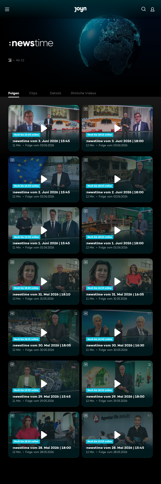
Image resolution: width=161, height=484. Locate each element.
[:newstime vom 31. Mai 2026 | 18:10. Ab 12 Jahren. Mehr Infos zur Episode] (43, 281)
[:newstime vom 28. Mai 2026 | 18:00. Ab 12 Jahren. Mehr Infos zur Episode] (43, 435)
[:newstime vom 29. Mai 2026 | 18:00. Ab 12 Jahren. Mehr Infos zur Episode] (117, 384)
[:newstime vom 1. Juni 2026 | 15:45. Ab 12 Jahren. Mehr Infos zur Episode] (43, 230)
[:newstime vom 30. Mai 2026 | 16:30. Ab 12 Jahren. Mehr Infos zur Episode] (117, 333)
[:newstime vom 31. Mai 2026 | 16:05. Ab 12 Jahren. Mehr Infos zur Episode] (117, 281)
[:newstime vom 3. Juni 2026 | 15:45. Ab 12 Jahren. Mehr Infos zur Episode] (43, 128)
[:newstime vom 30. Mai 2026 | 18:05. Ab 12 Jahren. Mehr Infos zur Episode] (43, 333)
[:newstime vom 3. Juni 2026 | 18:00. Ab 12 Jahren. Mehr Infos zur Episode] (117, 128)
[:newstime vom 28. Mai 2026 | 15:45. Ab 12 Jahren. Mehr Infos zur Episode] (117, 435)
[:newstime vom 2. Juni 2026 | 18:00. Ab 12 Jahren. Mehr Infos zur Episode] (117, 179)
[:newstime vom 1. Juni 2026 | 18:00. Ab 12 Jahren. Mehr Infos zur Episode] (117, 230)
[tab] (14, 93)
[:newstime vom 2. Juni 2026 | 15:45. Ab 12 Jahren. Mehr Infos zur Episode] (43, 179)
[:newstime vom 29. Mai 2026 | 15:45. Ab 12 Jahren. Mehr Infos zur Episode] (43, 384)
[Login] (152, 9)
